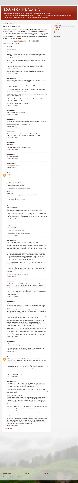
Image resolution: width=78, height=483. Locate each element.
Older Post (46, 473)
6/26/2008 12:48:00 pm (12, 376)
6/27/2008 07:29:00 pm (12, 410)
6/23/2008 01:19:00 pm (12, 73)
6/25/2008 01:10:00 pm (12, 235)
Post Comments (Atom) (15, 476)
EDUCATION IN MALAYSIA (22, 9)
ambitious (43, 31)
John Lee (57, 27)
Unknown (57, 32)
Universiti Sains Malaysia (13, 43)
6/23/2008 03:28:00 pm (12, 114)
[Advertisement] (18, 452)
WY (7, 172)
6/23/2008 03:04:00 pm (12, 105)
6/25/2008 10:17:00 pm (12, 336)
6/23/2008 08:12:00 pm (12, 137)
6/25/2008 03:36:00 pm (12, 276)
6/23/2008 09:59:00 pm (12, 149)
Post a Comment (9, 428)
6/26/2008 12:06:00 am (12, 351)
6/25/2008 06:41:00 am (12, 220)
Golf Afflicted (58, 25)
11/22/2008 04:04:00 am (12, 425)
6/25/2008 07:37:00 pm (12, 296)
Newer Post (7, 473)
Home (27, 473)
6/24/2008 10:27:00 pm (12, 167)
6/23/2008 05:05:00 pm (12, 126)
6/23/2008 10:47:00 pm (12, 158)
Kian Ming (57, 29)
